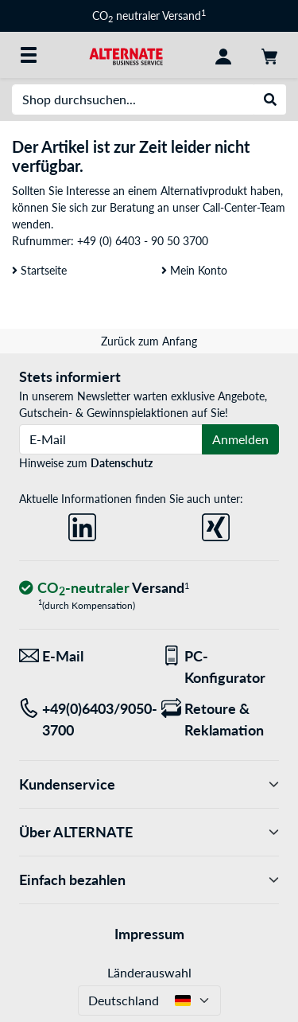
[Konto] (223, 55)
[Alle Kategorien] (28, 55)
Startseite (39, 270)
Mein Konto (194, 270)
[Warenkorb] (269, 55)
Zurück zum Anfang (149, 341)
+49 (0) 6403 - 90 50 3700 (142, 241)
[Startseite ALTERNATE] (126, 54)
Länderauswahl (149, 972)
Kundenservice (149, 784)
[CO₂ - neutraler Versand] (104, 588)
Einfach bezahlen (149, 880)
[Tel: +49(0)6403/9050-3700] (78, 719)
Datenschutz (122, 463)
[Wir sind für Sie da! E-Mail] (78, 656)
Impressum (149, 933)
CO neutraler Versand (149, 15)
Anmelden (240, 439)
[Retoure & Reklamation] (220, 719)
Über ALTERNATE (149, 832)
